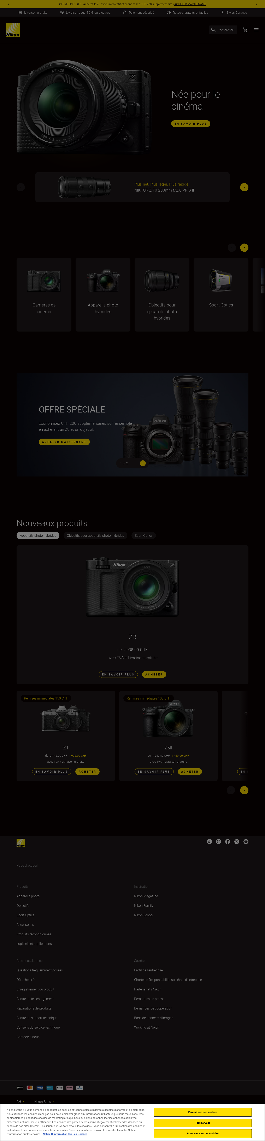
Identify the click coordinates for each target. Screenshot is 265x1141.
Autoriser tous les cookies (203, 1133)
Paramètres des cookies (203, 1112)
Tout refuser (202, 1123)
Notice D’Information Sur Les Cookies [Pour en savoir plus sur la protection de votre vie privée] (65, 1134)
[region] (132, 1122)
